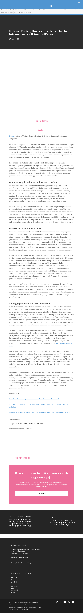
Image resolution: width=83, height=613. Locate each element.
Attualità (9, 10)
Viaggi (30, 12)
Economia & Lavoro (32, 10)
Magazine (4, 12)
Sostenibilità (22, 10)
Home (11, 136)
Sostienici (41, 493)
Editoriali (4, 10)
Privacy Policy (16, 563)
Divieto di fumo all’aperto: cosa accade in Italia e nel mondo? (34, 399)
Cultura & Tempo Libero (67, 10)
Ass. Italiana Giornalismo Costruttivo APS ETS (29, 607)
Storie (76, 10)
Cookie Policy (26, 563)
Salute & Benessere (45, 10)
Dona (12, 588)
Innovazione (55, 10)
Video (15, 12)
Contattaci (14, 586)
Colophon (14, 580)
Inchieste (10, 12)
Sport (26, 12)
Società (15, 10)
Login (78, 8)
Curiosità (20, 12)
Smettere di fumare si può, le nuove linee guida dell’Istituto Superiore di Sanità (41, 412)
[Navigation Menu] (79, 3)
